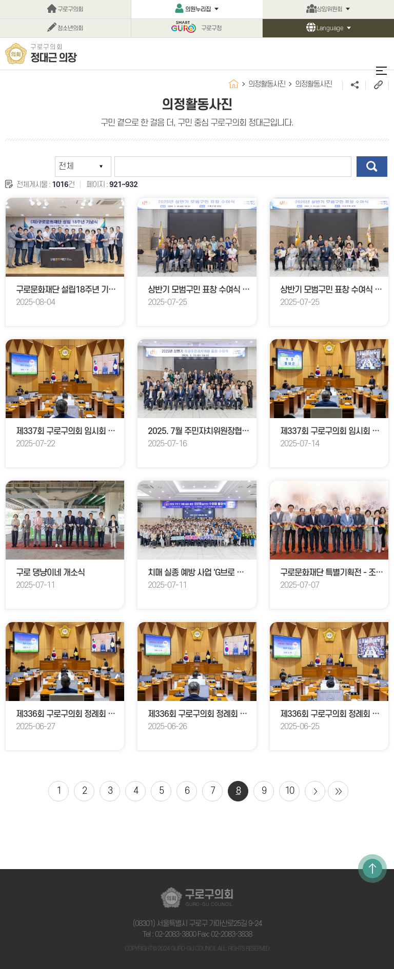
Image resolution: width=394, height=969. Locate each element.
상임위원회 (329, 9)
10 (289, 791)
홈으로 (234, 83)
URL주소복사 (376, 85)
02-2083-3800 (175, 934)
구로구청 (211, 28)
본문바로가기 (0, 0)
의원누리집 (198, 9)
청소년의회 (70, 28)
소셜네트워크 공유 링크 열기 (353, 85)
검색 (372, 166)
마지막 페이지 (338, 791)
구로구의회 (70, 9)
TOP (372, 868)
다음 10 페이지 (315, 791)
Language (330, 28)
